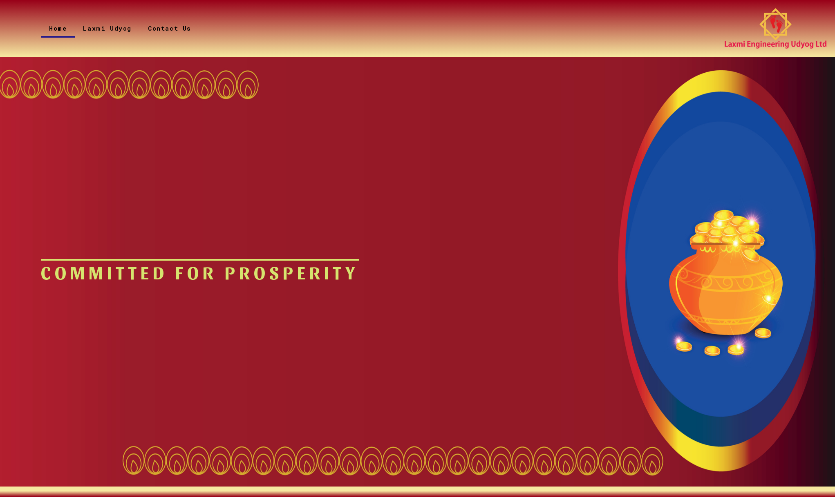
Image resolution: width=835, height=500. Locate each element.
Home (58, 28)
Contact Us (169, 28)
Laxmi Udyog (107, 28)
